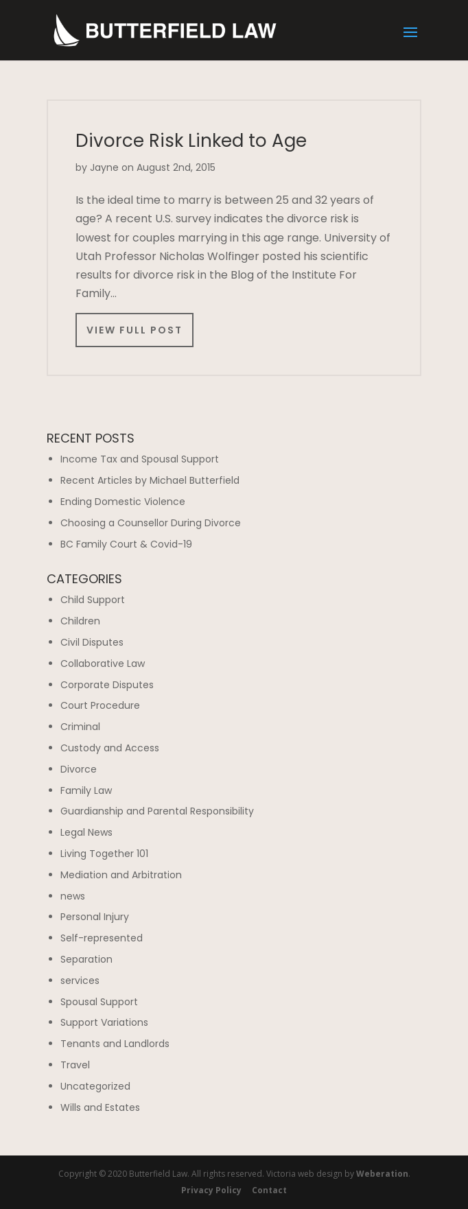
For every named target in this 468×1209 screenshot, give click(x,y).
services (80, 980)
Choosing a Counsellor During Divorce (150, 523)
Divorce (78, 769)
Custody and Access (109, 748)
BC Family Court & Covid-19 (126, 544)
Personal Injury (94, 917)
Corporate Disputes (107, 685)
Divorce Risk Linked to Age (191, 140)
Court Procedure (100, 705)
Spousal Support (99, 1002)
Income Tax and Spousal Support (139, 459)
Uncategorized (95, 1086)
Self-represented (101, 938)
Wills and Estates (100, 1107)
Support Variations (104, 1022)
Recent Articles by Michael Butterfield (149, 480)
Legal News (86, 832)
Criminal (80, 726)
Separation (86, 959)
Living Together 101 (104, 853)
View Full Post (134, 330)
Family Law (86, 790)
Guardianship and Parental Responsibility (157, 811)
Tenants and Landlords (114, 1043)
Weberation (382, 1173)
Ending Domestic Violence (122, 501)
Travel (75, 1065)
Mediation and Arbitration (121, 875)
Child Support (92, 600)
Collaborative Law (102, 663)
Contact (269, 1190)
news (72, 896)
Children (80, 621)
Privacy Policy (211, 1190)
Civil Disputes (92, 642)
